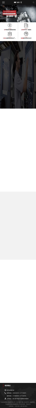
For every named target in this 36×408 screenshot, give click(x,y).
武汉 (18, 406)
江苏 (16, 406)
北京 (23, 406)
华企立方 (28, 404)
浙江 (26, 406)
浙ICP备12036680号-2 (24, 402)
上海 (21, 406)
